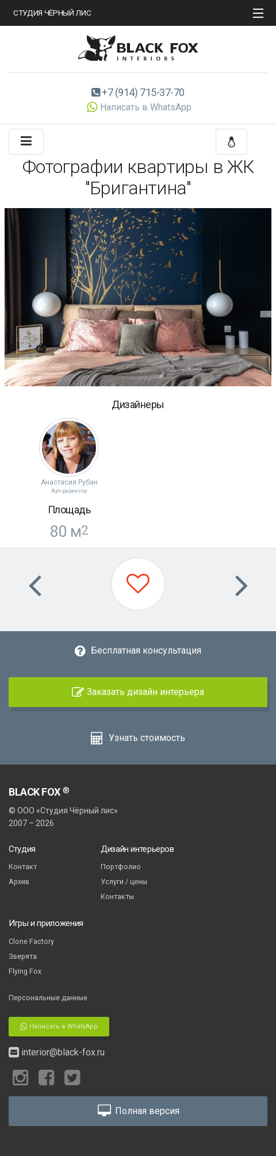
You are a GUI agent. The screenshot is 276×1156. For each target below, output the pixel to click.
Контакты (117, 896)
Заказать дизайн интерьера (138, 691)
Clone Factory (31, 941)
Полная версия (138, 1110)
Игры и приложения (46, 923)
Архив (19, 881)
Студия (22, 849)
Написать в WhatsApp (138, 107)
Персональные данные (48, 997)
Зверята (23, 956)
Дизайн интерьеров (137, 849)
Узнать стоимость (138, 737)
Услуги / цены (124, 881)
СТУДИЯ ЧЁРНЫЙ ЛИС (52, 12)
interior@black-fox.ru (57, 1052)
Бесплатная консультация (138, 650)
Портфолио (121, 866)
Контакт (23, 866)
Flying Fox (25, 971)
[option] (138, 297)
